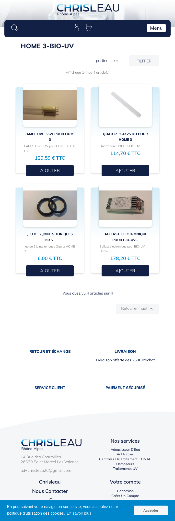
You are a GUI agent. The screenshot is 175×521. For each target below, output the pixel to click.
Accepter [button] (150, 510)
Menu (156, 28)
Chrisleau (50, 482)
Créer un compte (125, 496)
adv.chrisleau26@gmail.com (46, 470)
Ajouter (50, 170)
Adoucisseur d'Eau (125, 449)
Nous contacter (50, 491)
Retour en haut (137, 309)
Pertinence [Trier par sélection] (107, 61)
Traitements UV (125, 468)
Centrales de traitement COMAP (125, 459)
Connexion (125, 491)
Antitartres (125, 454)
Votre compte (125, 482)
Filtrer (144, 61)
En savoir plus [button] (79, 513)
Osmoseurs (125, 464)
